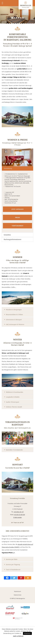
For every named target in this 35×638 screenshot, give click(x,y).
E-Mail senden (17, 517)
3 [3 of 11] (9, 163)
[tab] (17, 168)
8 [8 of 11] (23, 163)
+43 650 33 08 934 (19, 514)
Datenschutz (17, 595)
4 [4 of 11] (12, 163)
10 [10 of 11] (28, 163)
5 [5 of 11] (14, 163)
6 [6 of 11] (17, 163)
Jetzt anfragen (17, 209)
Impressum (17, 591)
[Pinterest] (21, 577)
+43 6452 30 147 (19, 512)
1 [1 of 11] (4, 163)
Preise (17, 217)
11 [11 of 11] (31, 163)
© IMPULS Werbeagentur (17, 598)
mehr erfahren (18, 636)
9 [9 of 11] (25, 163)
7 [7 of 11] (20, 163)
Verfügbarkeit (17, 226)
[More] (28, 577)
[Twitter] (14, 577)
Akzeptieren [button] (27, 633)
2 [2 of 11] (6, 163)
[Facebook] (7, 577)
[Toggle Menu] (2, 3)
